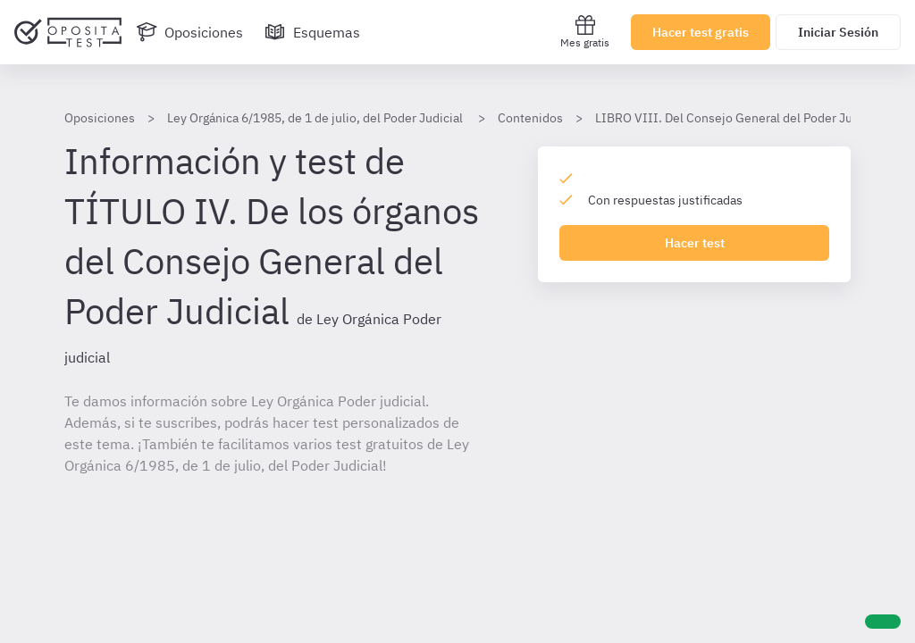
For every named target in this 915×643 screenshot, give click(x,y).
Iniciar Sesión (838, 32)
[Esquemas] (312, 32)
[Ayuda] (883, 621)
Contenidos (530, 118)
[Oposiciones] (189, 32)
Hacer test (695, 243)
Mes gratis (584, 31)
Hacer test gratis (700, 32)
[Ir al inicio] (68, 32)
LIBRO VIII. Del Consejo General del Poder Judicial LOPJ (754, 118)
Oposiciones (99, 118)
